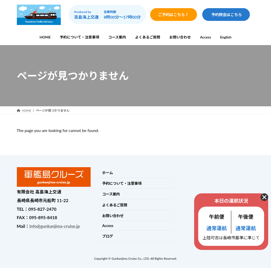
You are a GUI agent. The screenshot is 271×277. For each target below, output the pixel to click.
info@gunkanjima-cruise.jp (54, 226)
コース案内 (111, 194)
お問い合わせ (113, 216)
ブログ (107, 236)
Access (107, 225)
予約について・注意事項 (122, 183)
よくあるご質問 (114, 205)
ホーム (107, 172)
